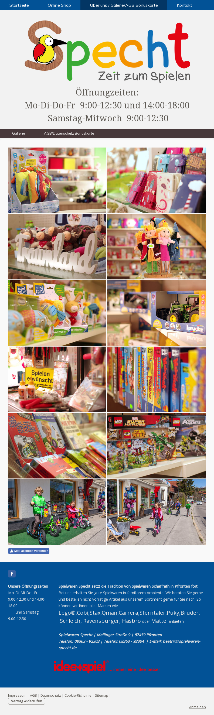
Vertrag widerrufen (26, 701)
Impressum (17, 695)
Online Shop (59, 5)
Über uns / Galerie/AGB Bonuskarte (124, 5)
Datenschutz (50, 695)
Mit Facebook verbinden (28, 551)
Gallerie (18, 133)
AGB (33, 695)
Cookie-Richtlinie (77, 695)
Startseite (19, 5)
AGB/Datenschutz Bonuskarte (69, 133)
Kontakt (184, 5)
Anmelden (197, 706)
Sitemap (101, 695)
